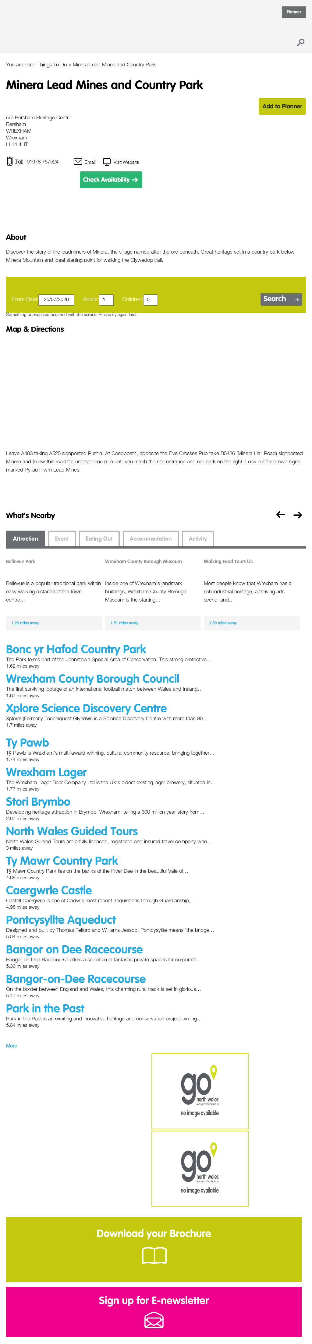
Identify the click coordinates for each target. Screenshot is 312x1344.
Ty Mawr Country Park (62, 861)
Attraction (25, 539)
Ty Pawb (27, 743)
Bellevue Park (20, 562)
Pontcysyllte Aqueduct (61, 920)
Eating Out (99, 539)
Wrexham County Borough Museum (143, 562)
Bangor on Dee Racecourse (74, 950)
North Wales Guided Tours (72, 832)
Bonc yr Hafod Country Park (76, 650)
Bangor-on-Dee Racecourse (76, 979)
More (11, 1046)
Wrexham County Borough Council (92, 679)
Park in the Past (45, 1009)
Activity (198, 539)
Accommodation (151, 539)
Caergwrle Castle (49, 891)
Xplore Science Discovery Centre (86, 709)
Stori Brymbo (38, 802)
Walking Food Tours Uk (228, 562)
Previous (279, 516)
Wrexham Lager (46, 773)
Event (62, 539)
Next (299, 516)
